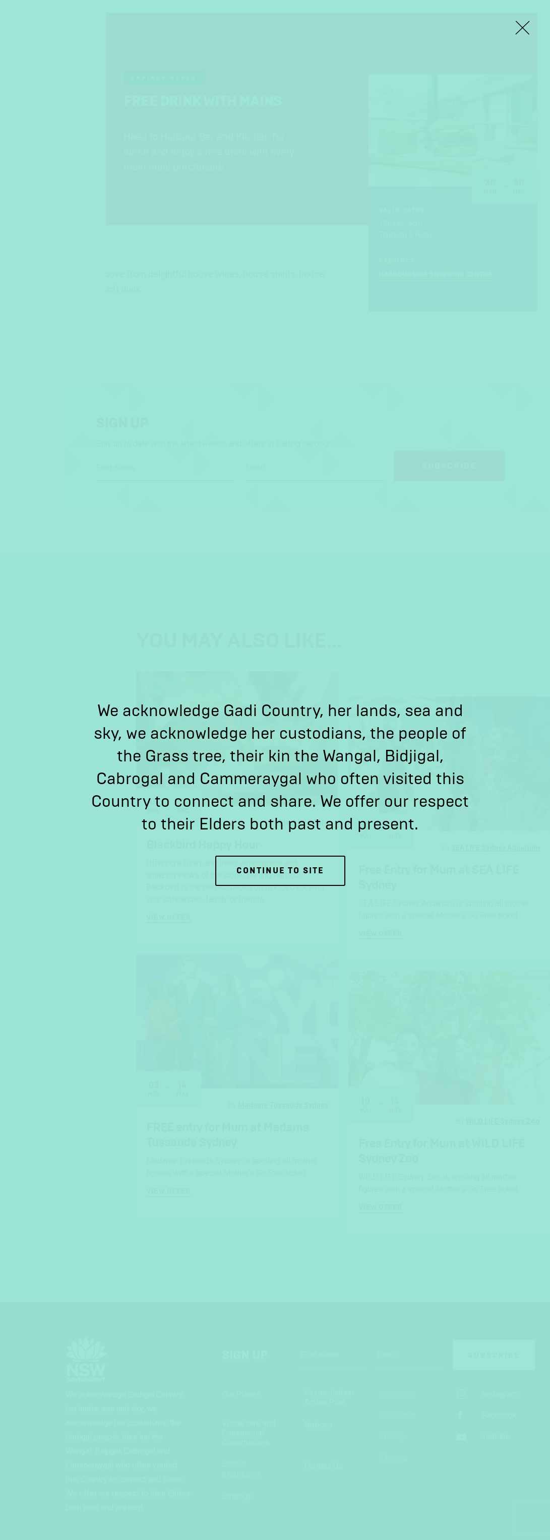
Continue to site (280, 870)
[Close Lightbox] (522, 27)
